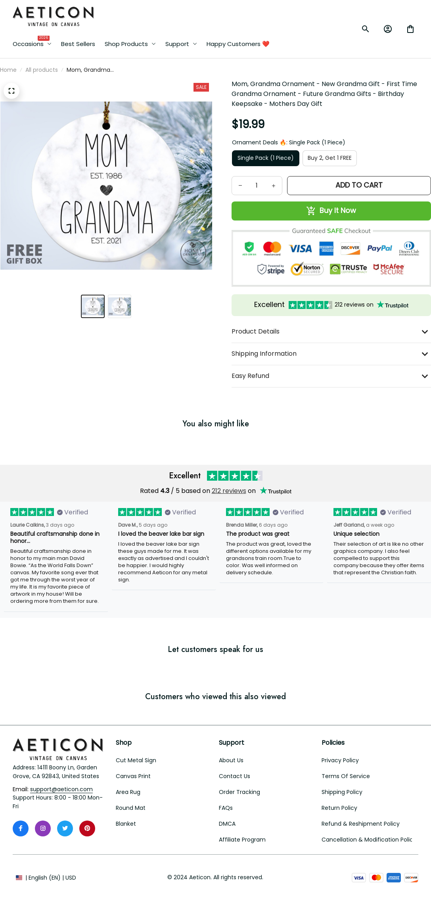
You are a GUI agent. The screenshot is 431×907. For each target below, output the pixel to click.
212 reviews (229, 490)
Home (8, 70)
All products (41, 70)
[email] (61, 789)
